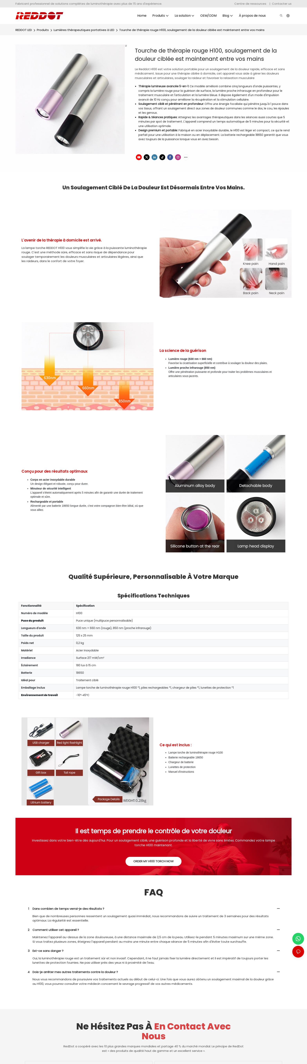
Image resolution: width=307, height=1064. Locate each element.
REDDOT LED (23, 30)
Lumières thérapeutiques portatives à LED (84, 30)
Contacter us (282, 4)
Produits (43, 30)
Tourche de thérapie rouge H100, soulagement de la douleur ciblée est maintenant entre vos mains (192, 30)
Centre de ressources (250, 4)
